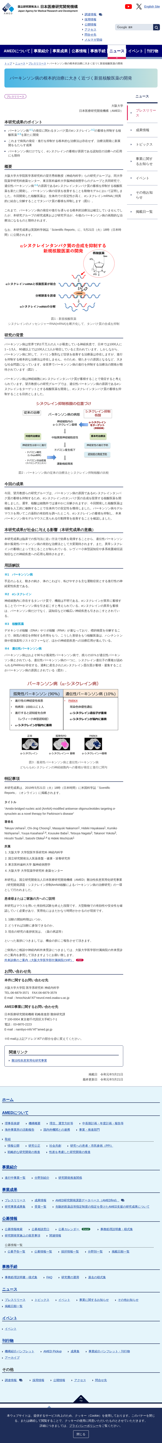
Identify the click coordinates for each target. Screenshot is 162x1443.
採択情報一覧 (70, 1251)
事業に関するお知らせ (94, 1299)
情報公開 (13, 1145)
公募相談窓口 (40, 1229)
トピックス (42, 1299)
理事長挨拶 (12, 1123)
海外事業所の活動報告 (19, 1129)
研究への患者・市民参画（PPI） (91, 1145)
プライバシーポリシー (84, 1425)
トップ (8, 63)
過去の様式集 (97, 1277)
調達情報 (93, 14)
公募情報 (9, 1218)
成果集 (75, 1351)
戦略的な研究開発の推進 (24, 1152)
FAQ (49, 1277)
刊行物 (8, 1341)
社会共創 (55, 1145)
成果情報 (40, 1200)
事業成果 (9, 1190)
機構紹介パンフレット (19, 1351)
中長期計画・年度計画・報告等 (103, 1123)
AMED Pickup (52, 1351)
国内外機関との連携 (56, 1129)
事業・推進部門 (89, 1129)
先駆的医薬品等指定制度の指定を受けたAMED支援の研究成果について (102, 1206)
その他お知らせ (128, 1299)
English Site (152, 6)
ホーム (8, 1100)
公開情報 (90, 24)
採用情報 (90, 19)
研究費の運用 (70, 1277)
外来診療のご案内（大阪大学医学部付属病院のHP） (44, 960)
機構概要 (34, 1123)
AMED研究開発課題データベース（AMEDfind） (89, 1200)
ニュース (20, 63)
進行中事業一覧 (15, 1177)
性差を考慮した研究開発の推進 (69, 1152)
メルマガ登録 (93, 39)
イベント (64, 1299)
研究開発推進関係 (70, 1177)
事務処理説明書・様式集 (116, 1229)
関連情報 (55, 1235)
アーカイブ (12, 1357)
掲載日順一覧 (121, 1251)
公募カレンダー (74, 1229)
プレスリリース (37, 63)
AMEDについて (15, 1113)
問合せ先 (90, 34)
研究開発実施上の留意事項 (22, 1235)
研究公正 (34, 1145)
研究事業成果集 (15, 1206)
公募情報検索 (14, 1229)
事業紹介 (9, 1167)
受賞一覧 (40, 1206)
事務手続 (9, 1267)
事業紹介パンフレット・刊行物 (109, 1351)
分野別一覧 (95, 1251)
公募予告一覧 (16, 1251)
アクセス (90, 29)
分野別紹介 (42, 1177)
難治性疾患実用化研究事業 (29, 1060)
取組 (8, 1139)
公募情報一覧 (43, 1251)
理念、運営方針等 (61, 1123)
